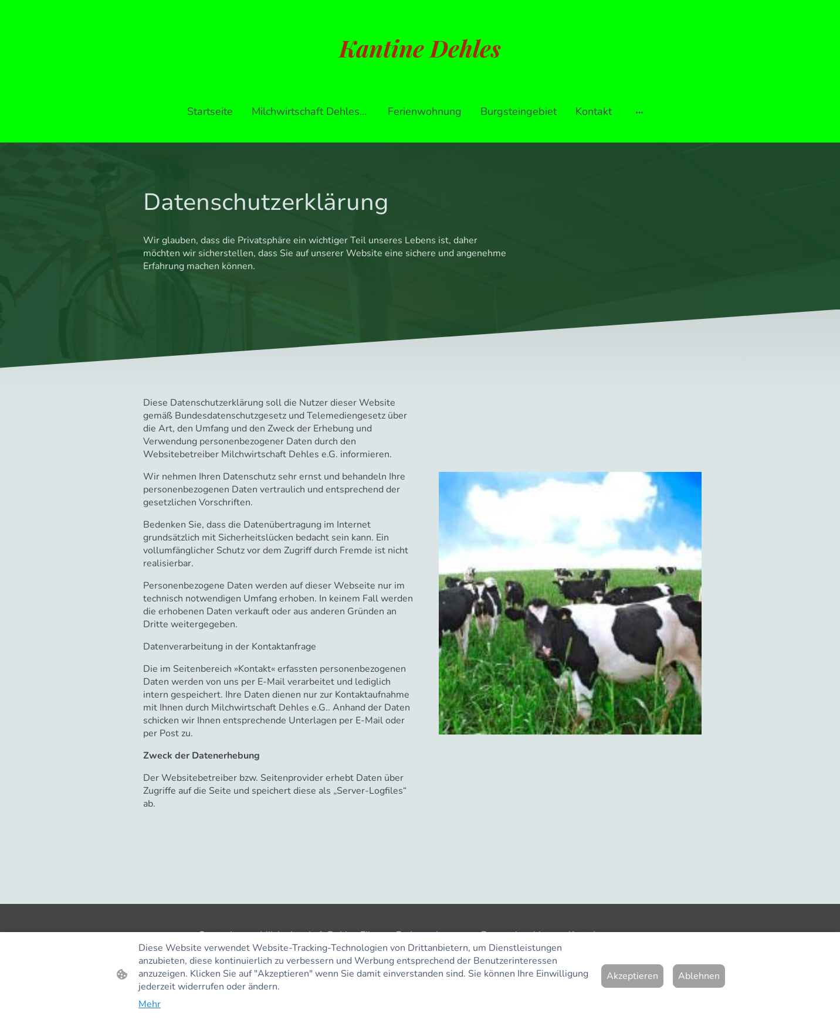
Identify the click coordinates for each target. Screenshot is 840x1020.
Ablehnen (699, 976)
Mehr (149, 1004)
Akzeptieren (632, 976)
